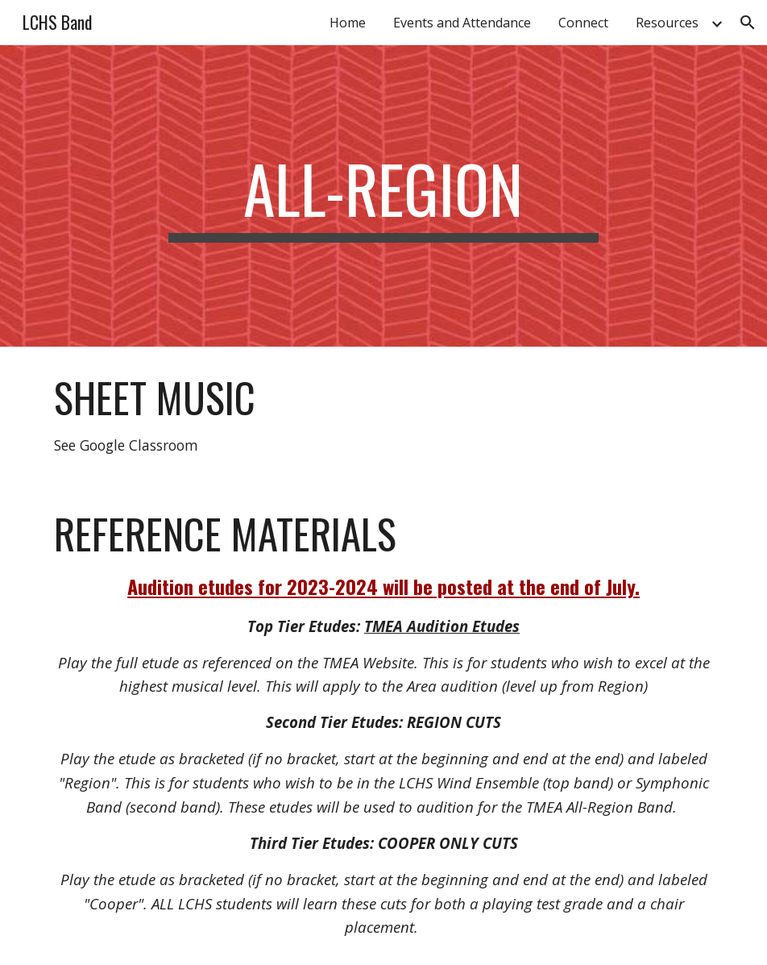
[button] (747, 22)
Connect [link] (583, 22)
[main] (383, 196)
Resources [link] (667, 22)
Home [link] (348, 22)
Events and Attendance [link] (462, 22)
